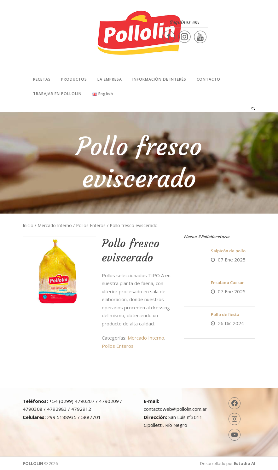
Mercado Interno (55, 225)
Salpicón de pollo (228, 251)
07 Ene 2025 (232, 259)
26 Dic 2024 (231, 323)
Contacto (208, 79)
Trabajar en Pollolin (57, 93)
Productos (74, 79)
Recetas (42, 79)
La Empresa (109, 79)
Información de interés (159, 79)
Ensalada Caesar (227, 282)
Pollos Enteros (91, 225)
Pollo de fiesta (225, 314)
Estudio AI (244, 463)
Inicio (28, 225)
